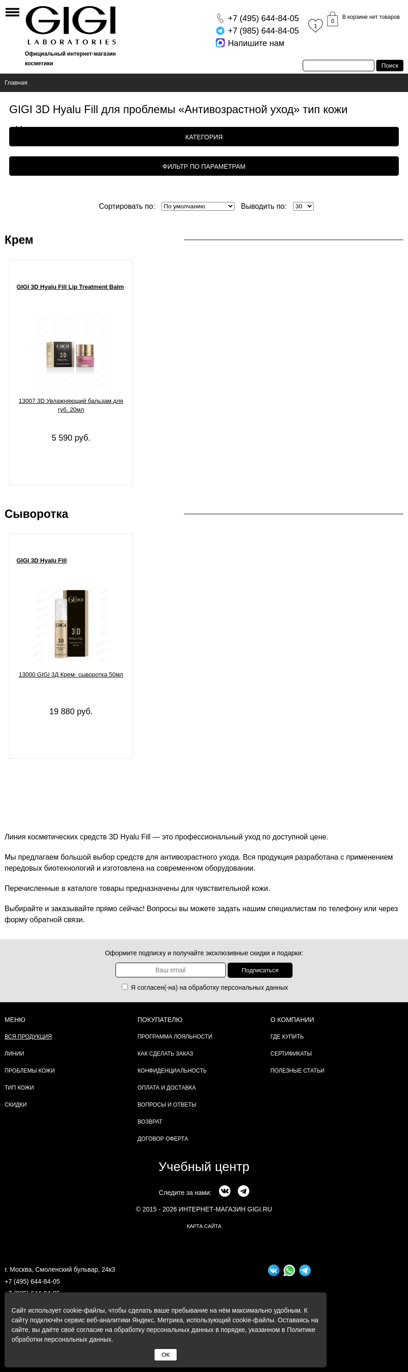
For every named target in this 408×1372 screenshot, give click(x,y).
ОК (165, 1354)
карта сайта (204, 1226)
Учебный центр (204, 1167)
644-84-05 (263, 18)
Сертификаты (291, 1054)
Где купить (287, 1036)
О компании (292, 1019)
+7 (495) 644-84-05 (32, 1281)
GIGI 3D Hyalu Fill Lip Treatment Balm (70, 286)
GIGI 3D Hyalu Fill (42, 560)
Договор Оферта (163, 1139)
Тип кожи (19, 1088)
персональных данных (254, 987)
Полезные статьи (297, 1071)
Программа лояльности (175, 1036)
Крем (19, 239)
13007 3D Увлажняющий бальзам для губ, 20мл (71, 405)
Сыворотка (36, 513)
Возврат (150, 1122)
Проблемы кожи (30, 1071)
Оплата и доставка (167, 1088)
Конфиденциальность (172, 1071)
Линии (14, 1054)
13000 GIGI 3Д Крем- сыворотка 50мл (71, 674)
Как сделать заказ (165, 1054)
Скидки (16, 1105)
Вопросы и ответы (167, 1105)
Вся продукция (28, 1036)
